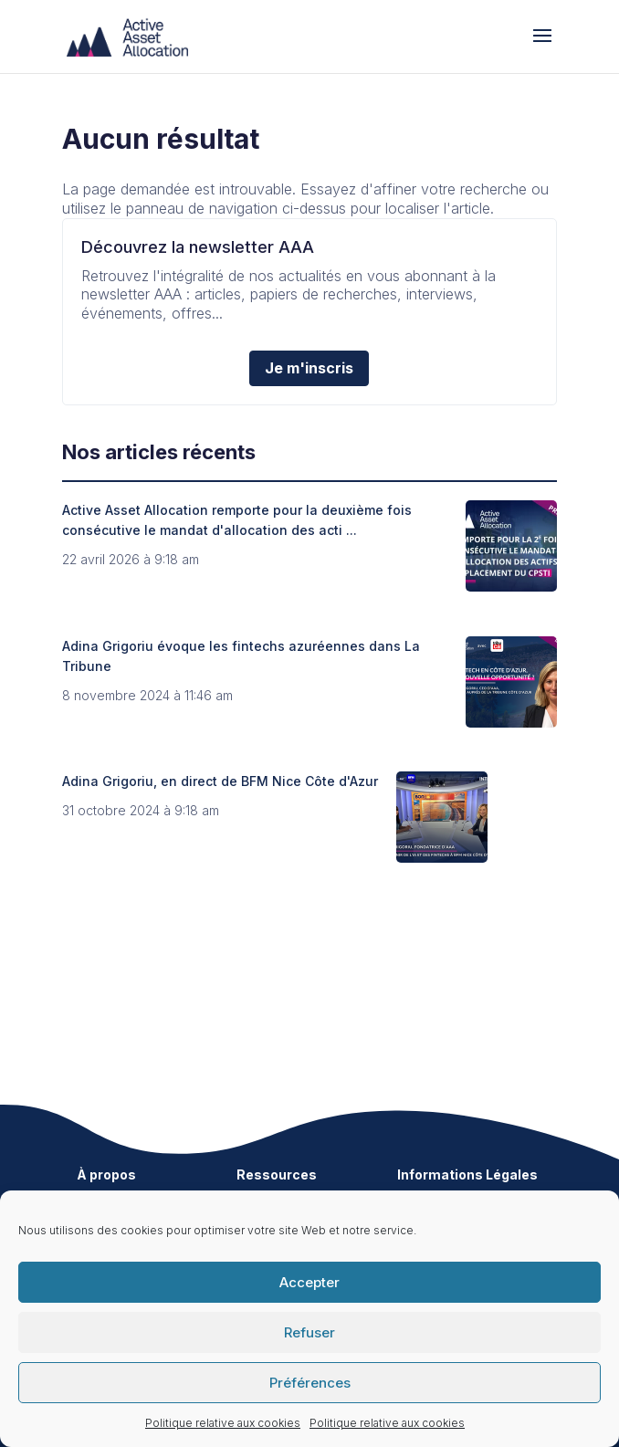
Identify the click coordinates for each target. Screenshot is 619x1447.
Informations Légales (467, 1175)
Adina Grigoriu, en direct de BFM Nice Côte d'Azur (220, 781)
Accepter (309, 1282)
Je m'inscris (309, 368)
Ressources (276, 1175)
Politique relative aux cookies (222, 1423)
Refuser (309, 1332)
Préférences (310, 1382)
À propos (106, 1175)
